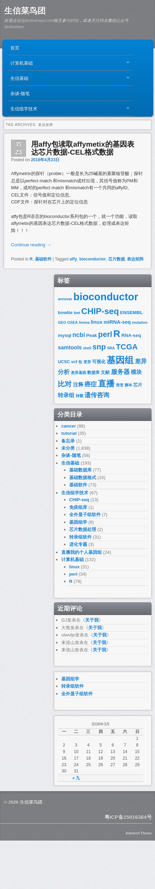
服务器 (120, 371)
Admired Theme (139, 833)
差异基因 (78, 372)
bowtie (65, 312)
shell (87, 348)
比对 (65, 384)
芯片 (137, 384)
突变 (120, 385)
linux (96, 322)
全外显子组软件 (85, 514)
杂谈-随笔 (20, 93)
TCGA (127, 346)
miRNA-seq (117, 322)
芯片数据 (116, 259)
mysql (64, 335)
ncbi (78, 334)
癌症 (90, 384)
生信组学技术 (68, 110)
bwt (77, 313)
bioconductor (92, 259)
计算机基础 (68, 64)
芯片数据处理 (82, 529)
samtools (70, 347)
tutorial (68, 433)
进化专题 (78, 544)
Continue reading (31, 244)
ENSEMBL (131, 312)
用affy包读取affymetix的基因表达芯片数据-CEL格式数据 (82, 148)
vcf (74, 361)
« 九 (76, 778)
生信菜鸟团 (25, 11)
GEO (62, 322)
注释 (78, 384)
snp (99, 346)
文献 (105, 372)
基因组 (120, 360)
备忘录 (68, 440)
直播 (106, 383)
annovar (65, 299)
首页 (14, 47)
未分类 (68, 448)
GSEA (72, 322)
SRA (111, 348)
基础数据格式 (82, 477)
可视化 (99, 361)
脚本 (128, 385)
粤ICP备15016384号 (128, 817)
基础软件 (43, 259)
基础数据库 (80, 470)
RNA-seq (131, 335)
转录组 (66, 395)
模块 (136, 372)
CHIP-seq (100, 311)
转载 (79, 396)
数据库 (93, 372)
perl (105, 334)
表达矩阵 (135, 259)
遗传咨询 (96, 394)
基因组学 (78, 522)
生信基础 (68, 79)
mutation (139, 322)
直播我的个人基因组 (81, 552)
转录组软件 (80, 537)
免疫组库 (78, 507)
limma (84, 322)
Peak (91, 335)
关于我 (92, 620)
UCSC (64, 361)
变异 (87, 362)
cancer (68, 426)
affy (73, 259)
